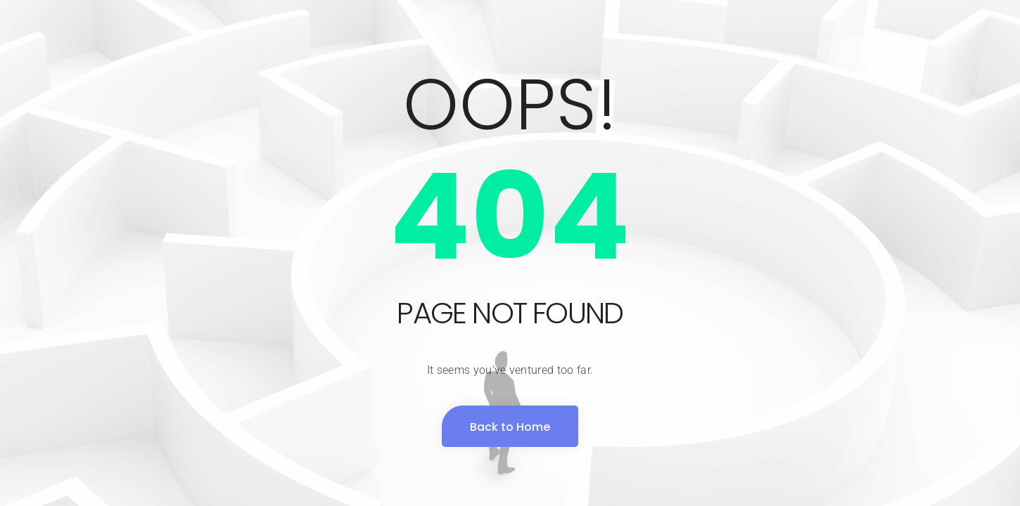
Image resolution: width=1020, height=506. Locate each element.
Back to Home (510, 427)
